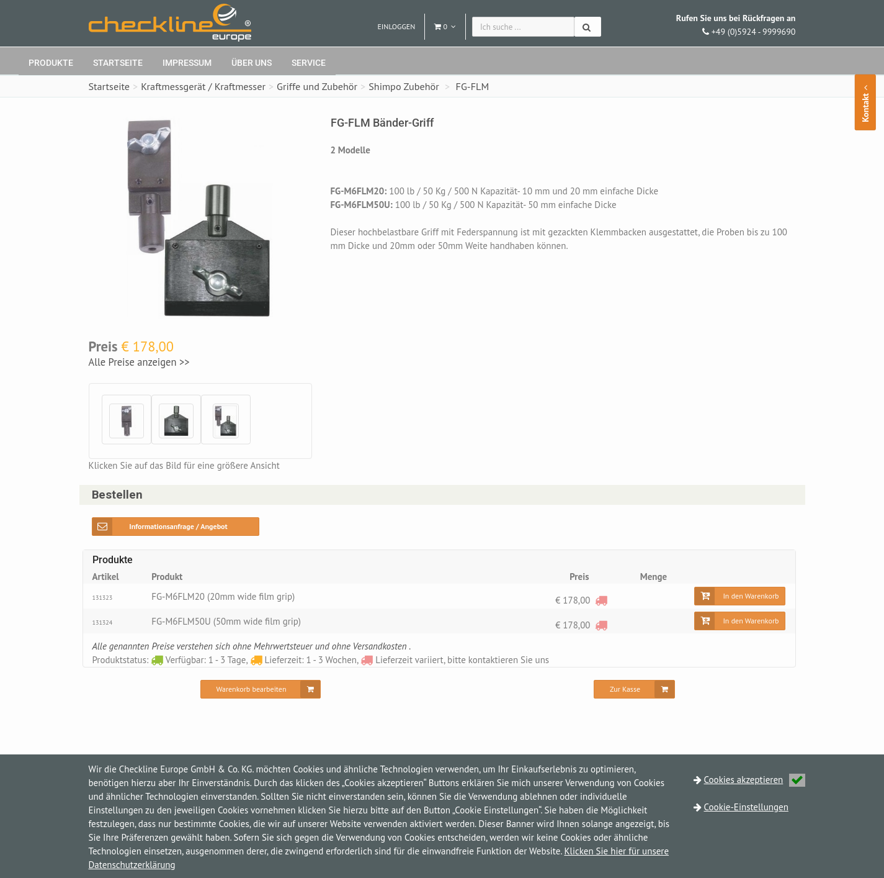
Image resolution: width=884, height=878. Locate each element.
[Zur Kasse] (634, 689)
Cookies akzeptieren (755, 779)
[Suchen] (587, 27)
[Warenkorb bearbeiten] (260, 689)
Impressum (187, 63)
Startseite (118, 63)
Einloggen (396, 26)
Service (309, 63)
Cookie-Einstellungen (746, 807)
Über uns (251, 63)
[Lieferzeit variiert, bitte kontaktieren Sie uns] (601, 600)
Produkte (51, 63)
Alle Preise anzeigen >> (139, 362)
